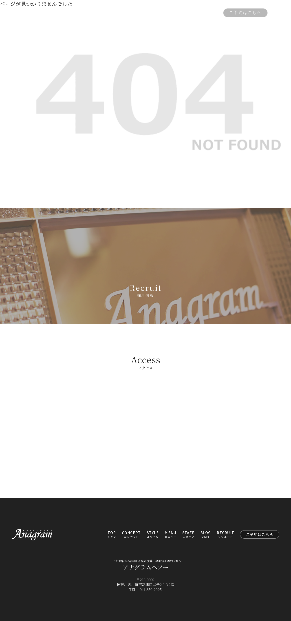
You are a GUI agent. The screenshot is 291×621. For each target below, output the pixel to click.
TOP (72, 13)
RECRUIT (206, 13)
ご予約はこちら (245, 12)
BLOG (183, 13)
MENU (141, 13)
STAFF (162, 13)
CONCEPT (95, 13)
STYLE (120, 13)
